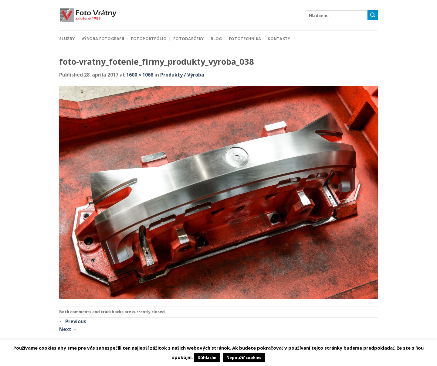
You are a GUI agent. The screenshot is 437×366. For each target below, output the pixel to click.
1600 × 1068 (139, 74)
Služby (67, 38)
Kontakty (279, 38)
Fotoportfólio (148, 38)
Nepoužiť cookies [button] (243, 357)
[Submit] (373, 15)
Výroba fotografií (103, 38)
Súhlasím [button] (207, 357)
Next (68, 329)
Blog (216, 38)
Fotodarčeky (188, 38)
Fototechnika (245, 38)
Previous (72, 321)
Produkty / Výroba (182, 74)
